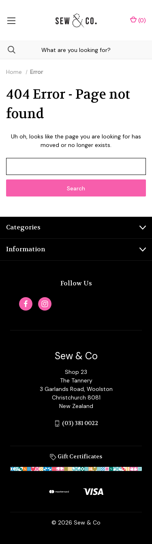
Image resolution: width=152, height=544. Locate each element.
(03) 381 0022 (80, 423)
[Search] (7, 50)
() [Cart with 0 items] (138, 20)
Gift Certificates (76, 456)
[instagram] (44, 303)
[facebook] (25, 303)
